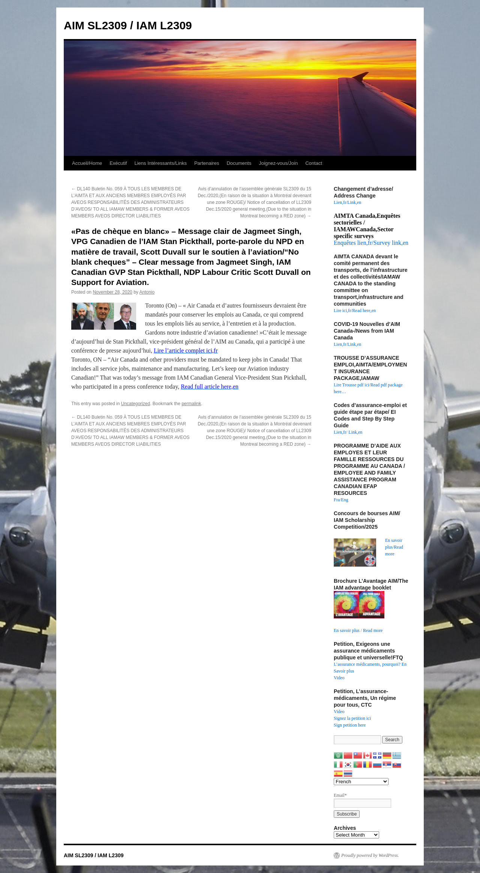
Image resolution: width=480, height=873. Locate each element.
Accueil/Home (87, 163)
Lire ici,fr (342, 310)
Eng (344, 499)
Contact (313, 163)
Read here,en (364, 310)
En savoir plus (347, 630)
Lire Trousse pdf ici (351, 384)
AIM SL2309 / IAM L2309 (128, 25)
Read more (372, 630)
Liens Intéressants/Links (160, 163)
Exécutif (118, 163)
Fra (337, 499)
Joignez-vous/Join (278, 163)
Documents (238, 163)
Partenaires (206, 163)
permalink (191, 403)
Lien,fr (340, 202)
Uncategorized (135, 403)
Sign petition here (350, 725)
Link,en (354, 202)
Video (339, 677)
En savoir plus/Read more (394, 547)
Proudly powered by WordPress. (370, 855)
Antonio (147, 292)
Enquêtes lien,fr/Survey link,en (371, 243)
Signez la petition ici (352, 718)
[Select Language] (361, 781)
